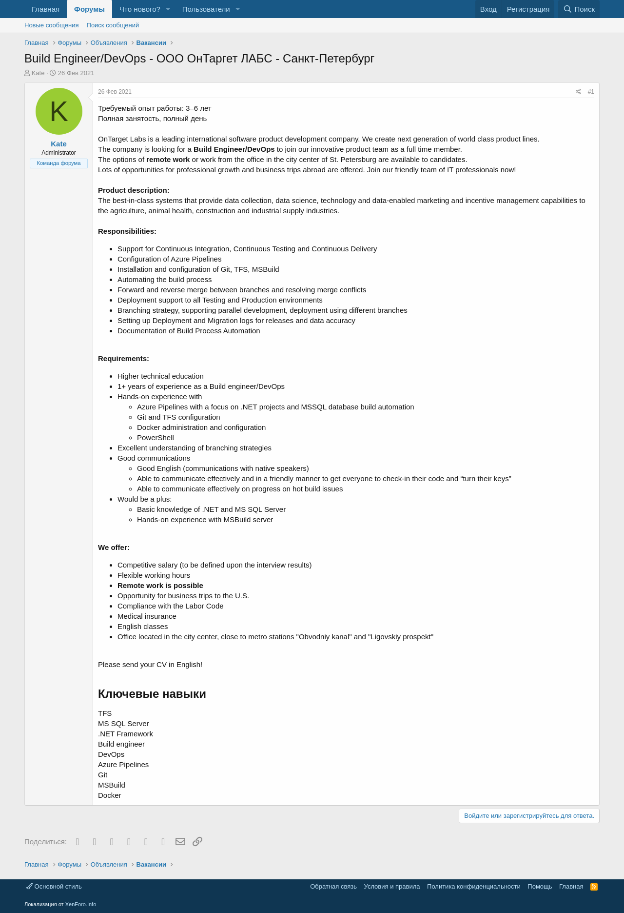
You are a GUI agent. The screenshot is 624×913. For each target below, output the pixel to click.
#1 (591, 91)
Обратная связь (333, 886)
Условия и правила (392, 886)
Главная (45, 9)
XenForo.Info (81, 904)
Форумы (89, 9)
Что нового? (139, 9)
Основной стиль (54, 886)
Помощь (539, 886)
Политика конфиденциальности (474, 886)
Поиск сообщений (113, 25)
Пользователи (206, 9)
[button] (168, 9)
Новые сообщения (51, 25)
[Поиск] (579, 9)
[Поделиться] (578, 92)
